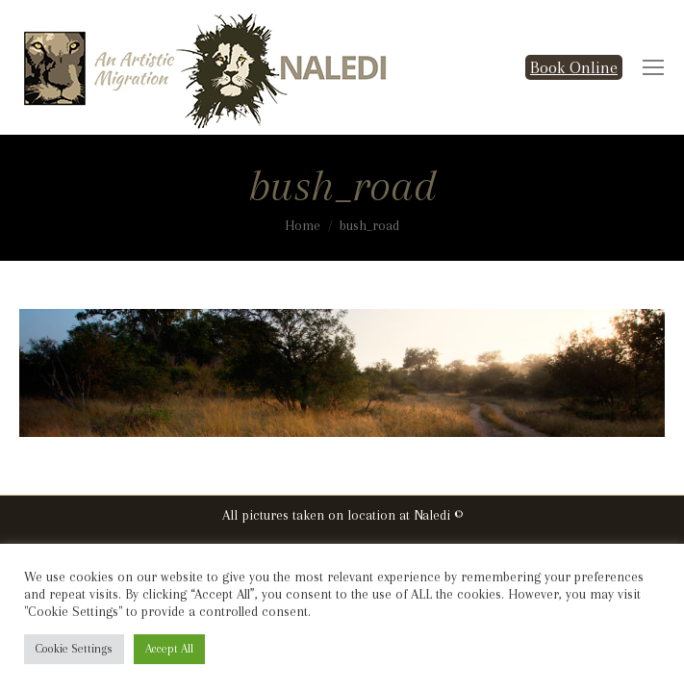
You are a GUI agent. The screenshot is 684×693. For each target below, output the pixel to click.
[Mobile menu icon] (653, 67)
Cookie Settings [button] (74, 648)
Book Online (574, 67)
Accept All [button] (169, 648)
